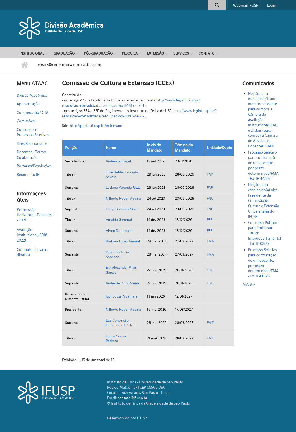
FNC (210, 198)
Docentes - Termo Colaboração (31, 155)
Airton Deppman (118, 230)
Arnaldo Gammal (119, 220)
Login (271, 5)
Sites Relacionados (32, 143)
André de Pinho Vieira (122, 283)
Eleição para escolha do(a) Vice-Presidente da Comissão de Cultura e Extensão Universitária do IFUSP (263, 200)
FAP (210, 174)
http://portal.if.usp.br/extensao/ (96, 125)
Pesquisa (130, 53)
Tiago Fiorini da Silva (121, 209)
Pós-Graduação (98, 53)
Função (71, 147)
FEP (209, 220)
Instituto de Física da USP (64, 31)
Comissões (26, 121)
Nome (111, 147)
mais (247, 284)
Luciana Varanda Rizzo (123, 187)
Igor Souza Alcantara (121, 296)
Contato (206, 53)
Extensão (155, 53)
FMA (210, 241)
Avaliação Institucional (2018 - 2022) (33, 234)
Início (24, 65)
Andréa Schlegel (118, 161)
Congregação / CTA (32, 112)
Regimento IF (28, 174)
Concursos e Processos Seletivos (33, 132)
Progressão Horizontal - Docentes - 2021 (34, 214)
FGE (210, 270)
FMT (210, 322)
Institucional (32, 53)
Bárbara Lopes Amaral (123, 241)
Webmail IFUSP (245, 5)
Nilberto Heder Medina (123, 198)
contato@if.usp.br (132, 398)
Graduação (64, 53)
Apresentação (28, 103)
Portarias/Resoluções (34, 166)
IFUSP (142, 418)
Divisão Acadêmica (74, 25)
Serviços (181, 53)
